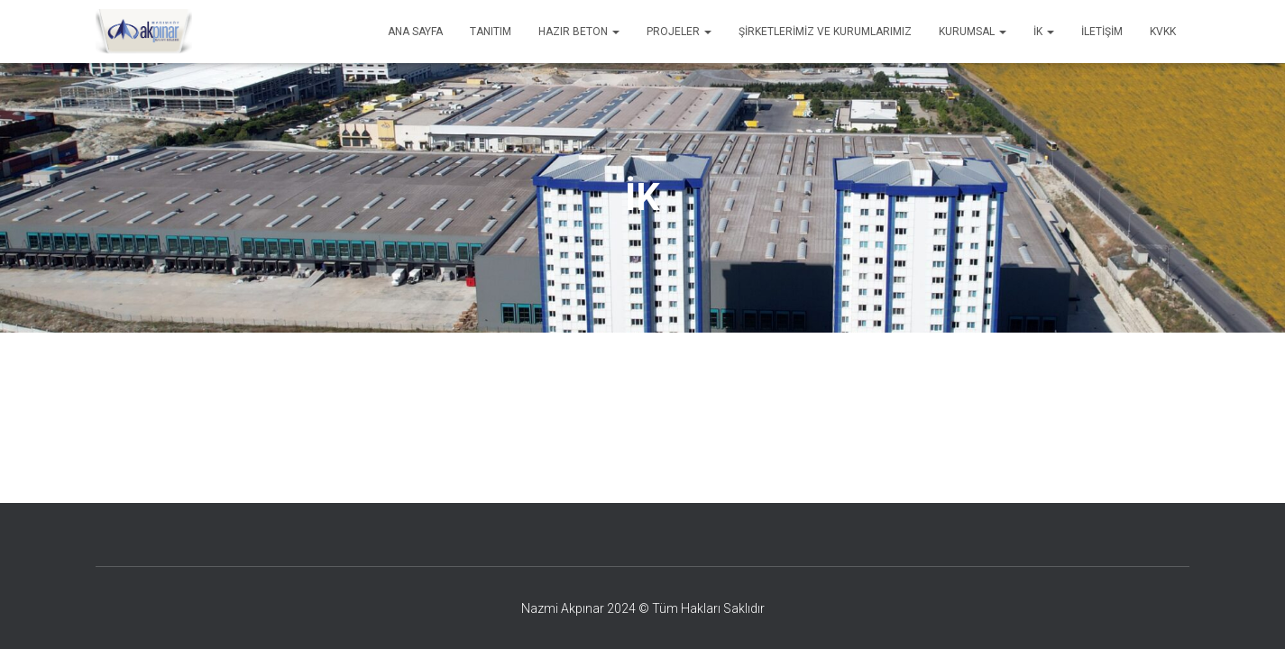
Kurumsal (972, 31)
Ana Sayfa (415, 31)
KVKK (1163, 31)
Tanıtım (490, 31)
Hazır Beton (579, 31)
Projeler (679, 31)
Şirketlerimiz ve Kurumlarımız (825, 31)
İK (1043, 31)
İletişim (1102, 31)
